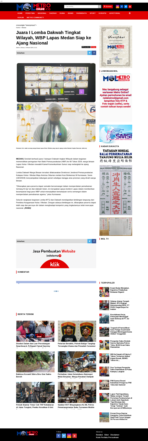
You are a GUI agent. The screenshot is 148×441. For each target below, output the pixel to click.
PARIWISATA (81, 13)
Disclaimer (114, 435)
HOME (19, 13)
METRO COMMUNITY (35, 17)
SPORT (93, 13)
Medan (24, 27)
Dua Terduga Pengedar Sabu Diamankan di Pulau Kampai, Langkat (121, 369)
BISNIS (70, 13)
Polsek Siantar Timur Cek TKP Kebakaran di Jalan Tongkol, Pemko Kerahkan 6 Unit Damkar (35, 407)
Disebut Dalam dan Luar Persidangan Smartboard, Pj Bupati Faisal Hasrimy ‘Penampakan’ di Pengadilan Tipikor (33, 346)
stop (94, 47)
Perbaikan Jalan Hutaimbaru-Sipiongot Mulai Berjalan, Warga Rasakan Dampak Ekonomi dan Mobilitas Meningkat (76, 376)
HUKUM (20, 17)
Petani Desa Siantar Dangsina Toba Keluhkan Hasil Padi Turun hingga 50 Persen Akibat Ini (120, 416)
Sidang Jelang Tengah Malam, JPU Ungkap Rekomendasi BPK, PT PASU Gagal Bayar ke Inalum (119, 305)
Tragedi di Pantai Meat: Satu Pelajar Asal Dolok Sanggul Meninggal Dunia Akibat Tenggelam (121, 331)
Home (18, 27)
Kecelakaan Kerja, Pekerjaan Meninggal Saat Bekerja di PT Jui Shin (119, 318)
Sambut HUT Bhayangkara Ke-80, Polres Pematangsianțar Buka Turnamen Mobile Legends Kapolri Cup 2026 (76, 407)
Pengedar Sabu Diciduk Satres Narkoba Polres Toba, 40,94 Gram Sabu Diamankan (120, 344)
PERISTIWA (30, 13)
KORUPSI (102, 13)
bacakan (86, 47)
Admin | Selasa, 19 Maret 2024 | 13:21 (26, 47)
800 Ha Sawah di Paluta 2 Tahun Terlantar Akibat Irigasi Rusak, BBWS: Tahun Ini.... (120, 357)
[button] (130, 12)
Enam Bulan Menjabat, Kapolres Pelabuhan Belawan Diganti (119, 290)
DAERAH (53, 13)
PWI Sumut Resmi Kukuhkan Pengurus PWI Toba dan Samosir (120, 383)
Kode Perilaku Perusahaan (107, 437)
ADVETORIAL (114, 13)
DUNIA (62, 13)
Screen (108, 6)
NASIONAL (42, 13)
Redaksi (99, 435)
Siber (106, 435)
